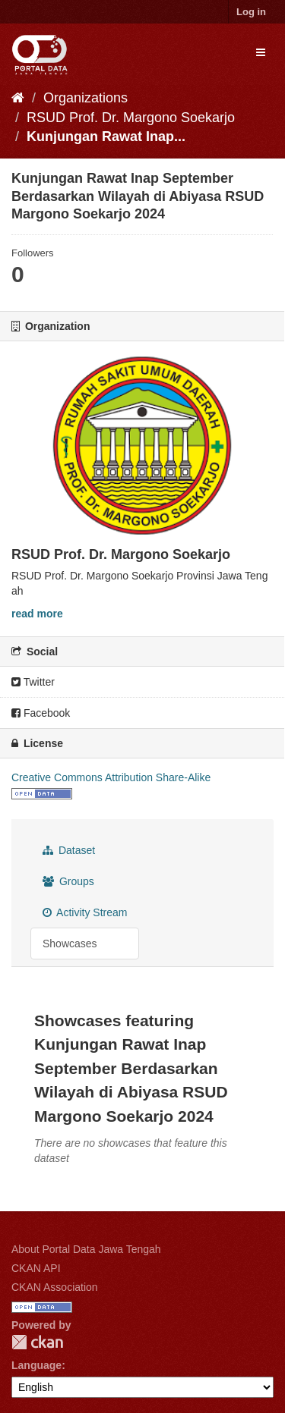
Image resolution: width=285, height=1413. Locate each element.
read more (37, 614)
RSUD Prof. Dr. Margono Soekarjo (131, 117)
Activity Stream (85, 912)
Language (36, 1365)
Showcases (70, 943)
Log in (251, 11)
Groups (68, 881)
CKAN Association (54, 1287)
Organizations (85, 97)
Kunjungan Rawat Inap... (106, 136)
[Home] (17, 97)
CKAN (37, 1342)
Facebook (40, 713)
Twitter (33, 682)
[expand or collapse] (261, 52)
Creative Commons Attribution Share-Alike (111, 777)
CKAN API (36, 1268)
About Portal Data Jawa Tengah (86, 1249)
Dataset (69, 850)
